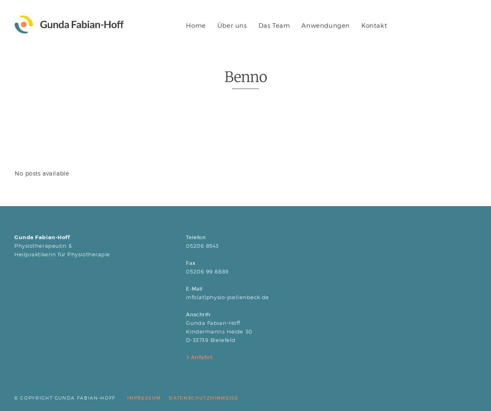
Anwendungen (325, 25)
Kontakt (374, 25)
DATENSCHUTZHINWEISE (203, 398)
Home (196, 25)
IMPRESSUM (144, 398)
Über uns (232, 25)
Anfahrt (200, 357)
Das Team (274, 25)
